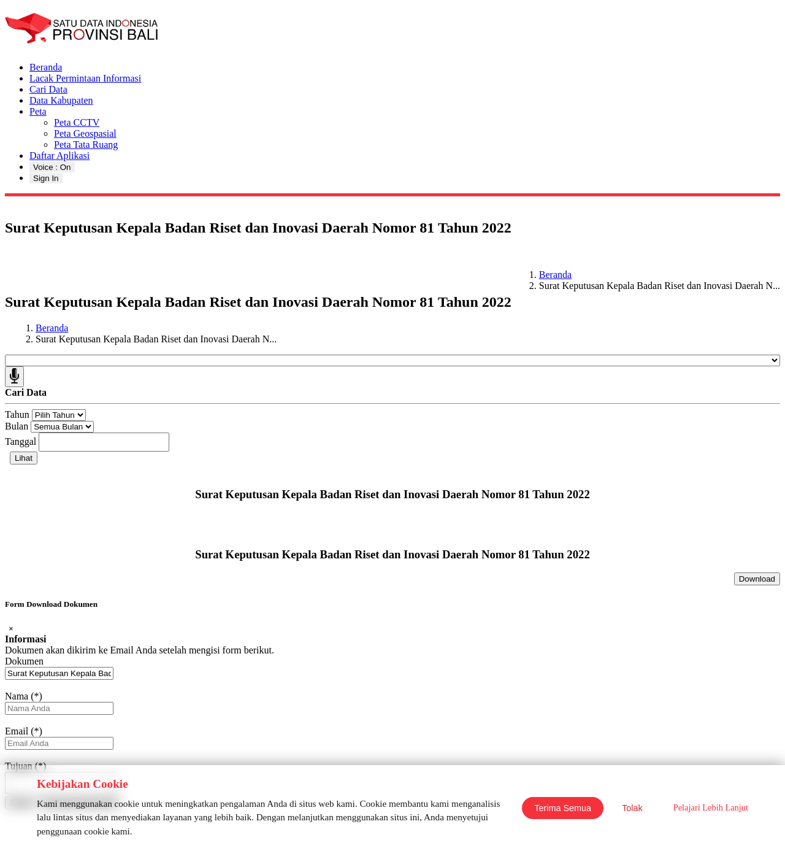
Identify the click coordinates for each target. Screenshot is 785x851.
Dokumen (24, 661)
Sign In (46, 178)
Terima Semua (562, 808)
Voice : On (52, 167)
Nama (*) (23, 696)
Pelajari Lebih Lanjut (710, 807)
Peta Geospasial (85, 133)
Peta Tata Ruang (86, 144)
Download (757, 578)
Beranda (45, 67)
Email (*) (23, 731)
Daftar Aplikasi (59, 155)
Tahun (17, 414)
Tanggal (20, 441)
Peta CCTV (76, 122)
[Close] (11, 628)
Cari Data (48, 89)
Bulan (16, 426)
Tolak (632, 808)
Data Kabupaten (61, 100)
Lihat (24, 458)
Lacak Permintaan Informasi (85, 78)
